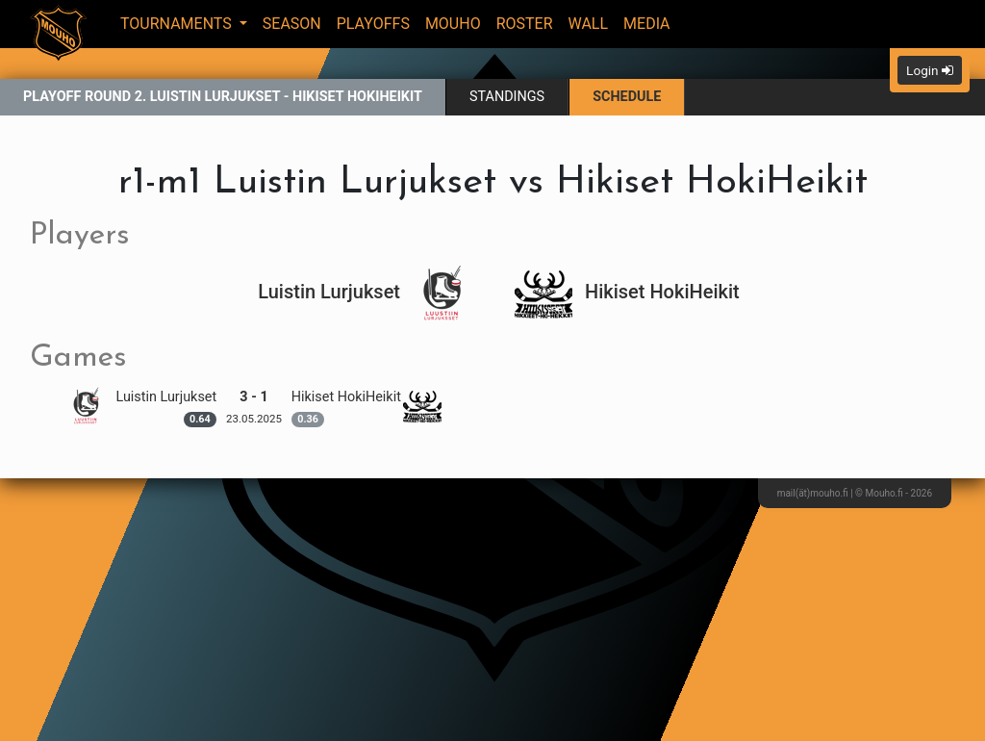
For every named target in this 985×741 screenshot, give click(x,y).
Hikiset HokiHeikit (627, 291)
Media (646, 23)
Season (292, 23)
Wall (588, 23)
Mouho (453, 23)
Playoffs (373, 23)
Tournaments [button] (178, 23)
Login (929, 70)
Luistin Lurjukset (364, 291)
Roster (524, 23)
